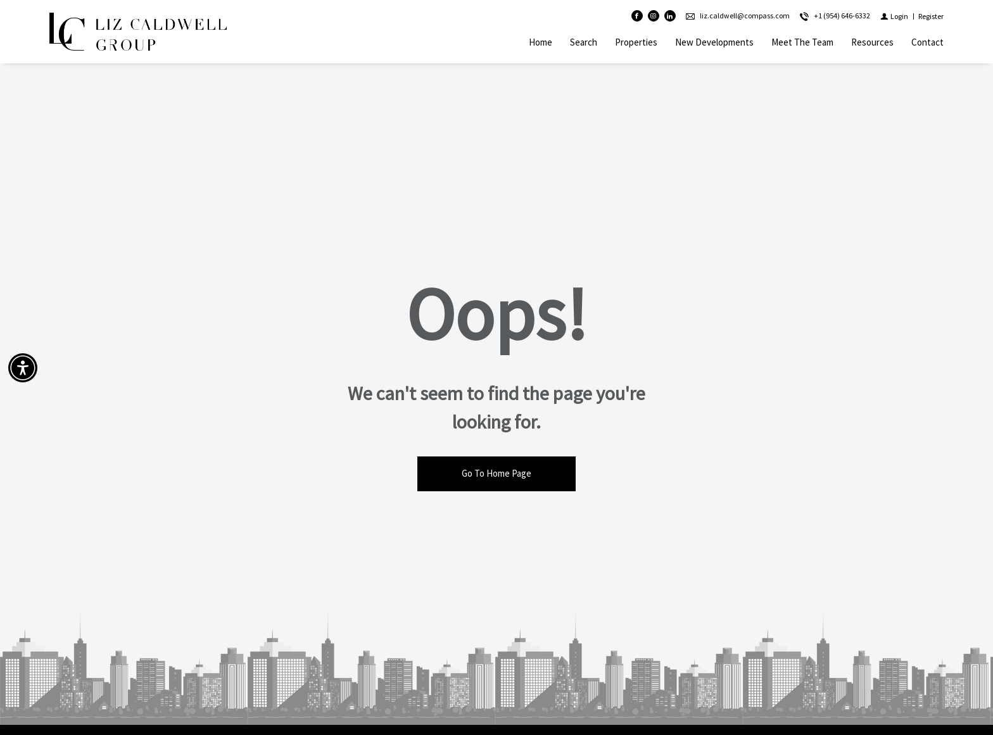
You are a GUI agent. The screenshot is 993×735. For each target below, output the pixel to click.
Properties (636, 42)
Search (583, 42)
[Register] (931, 16)
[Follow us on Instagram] (653, 16)
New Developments (714, 42)
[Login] (894, 16)
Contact (927, 42)
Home (540, 42)
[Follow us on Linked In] (670, 16)
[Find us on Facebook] (637, 16)
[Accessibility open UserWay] (22, 367)
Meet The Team (802, 42)
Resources (872, 42)
